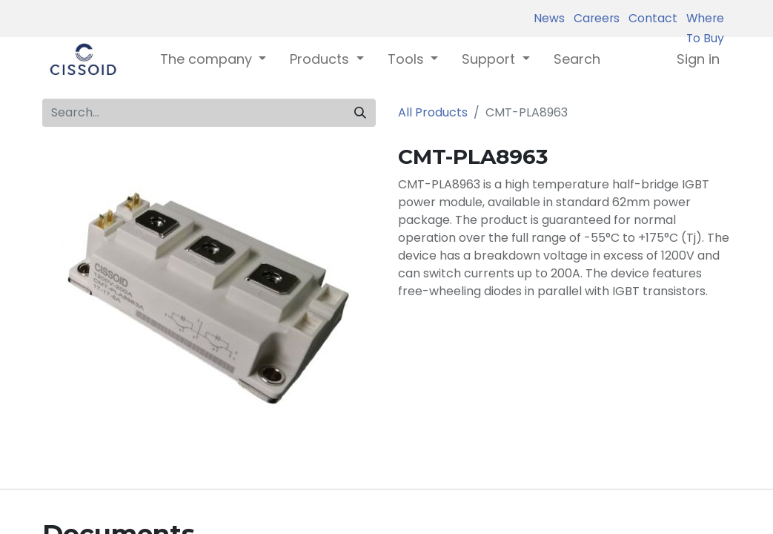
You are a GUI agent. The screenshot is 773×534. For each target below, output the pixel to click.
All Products (433, 112)
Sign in (698, 59)
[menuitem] (577, 59)
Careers (594, 18)
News (549, 18)
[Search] (360, 113)
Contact (650, 18)
